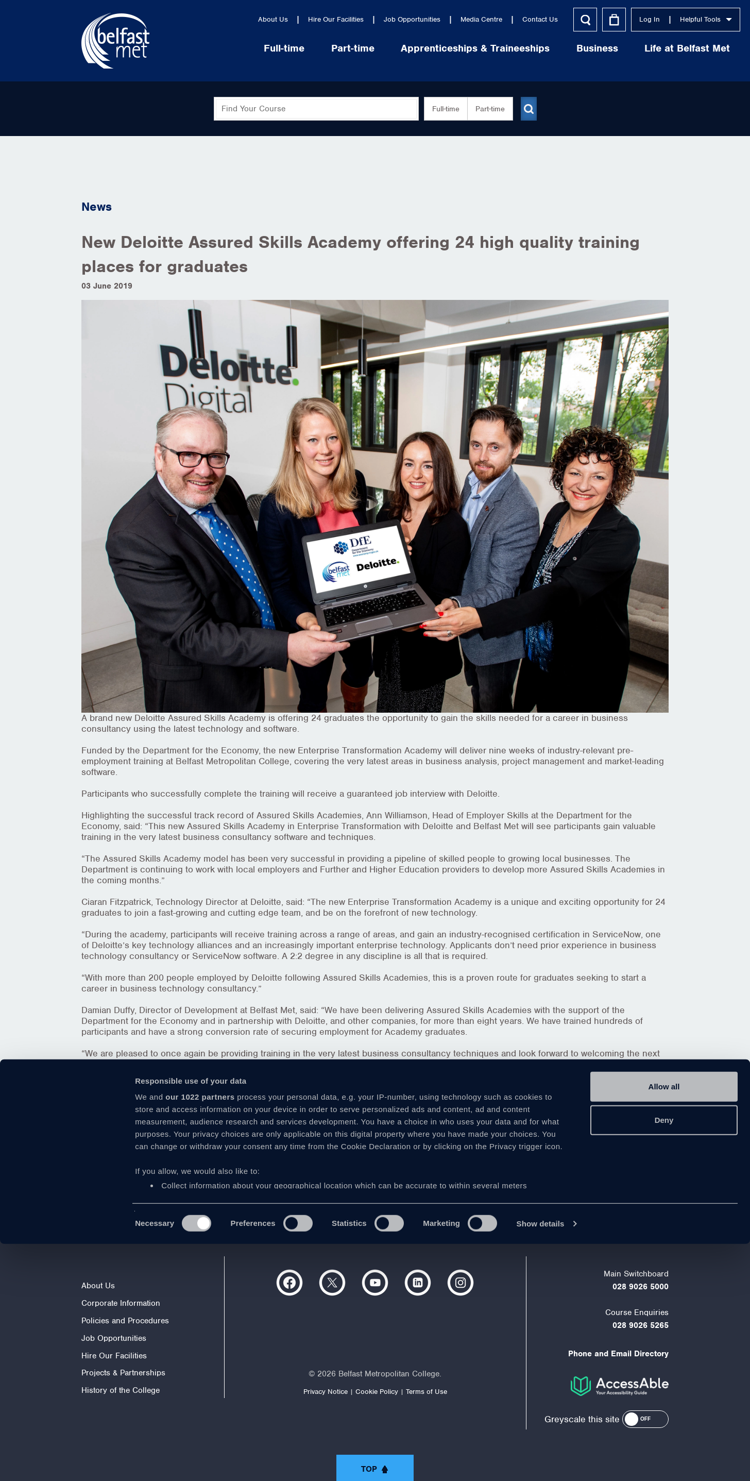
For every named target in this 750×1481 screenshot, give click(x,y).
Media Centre (410, 19)
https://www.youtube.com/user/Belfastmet (375, 1282)
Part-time (281, 48)
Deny (664, 1357)
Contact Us (468, 19)
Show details (541, 1460)
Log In (578, 19)
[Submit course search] (528, 109)
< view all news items (126, 1170)
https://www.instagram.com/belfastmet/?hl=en (460, 1282)
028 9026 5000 (640, 1287)
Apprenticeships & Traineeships (403, 48)
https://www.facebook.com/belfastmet (289, 1282)
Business (526, 48)
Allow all (664, 1323)
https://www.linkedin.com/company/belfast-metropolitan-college (417, 1282)
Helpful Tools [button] (634, 19)
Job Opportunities (340, 19)
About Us (201, 19)
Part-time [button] (486, 108)
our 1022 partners (199, 1333)
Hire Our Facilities (264, 19)
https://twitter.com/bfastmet (332, 1282)
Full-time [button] (441, 108)
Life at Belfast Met (615, 48)
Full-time (212, 48)
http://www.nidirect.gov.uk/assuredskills (325, 1150)
